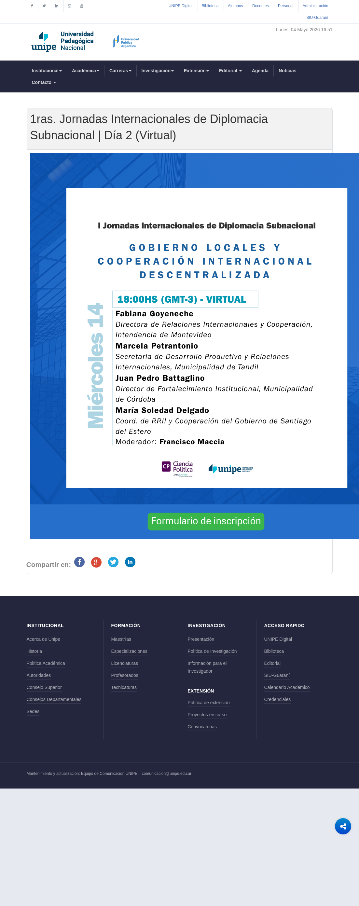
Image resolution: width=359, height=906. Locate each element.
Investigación (158, 70)
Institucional (47, 70)
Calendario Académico (287, 687)
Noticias (287, 70)
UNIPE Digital (180, 6)
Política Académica (46, 663)
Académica (85, 70)
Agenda (260, 70)
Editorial (230, 70)
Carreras (120, 70)
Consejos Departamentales (54, 699)
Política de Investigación (212, 651)
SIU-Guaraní (317, 17)
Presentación (201, 639)
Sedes (33, 711)
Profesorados (124, 675)
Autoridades (39, 675)
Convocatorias (202, 726)
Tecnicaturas (124, 687)
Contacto (44, 82)
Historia (34, 651)
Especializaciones (129, 651)
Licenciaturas (124, 663)
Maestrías (121, 639)
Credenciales (277, 699)
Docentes (260, 6)
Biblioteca (210, 6)
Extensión (196, 70)
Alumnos (235, 6)
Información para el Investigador (207, 667)
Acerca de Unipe (44, 639)
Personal (285, 6)
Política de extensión (209, 702)
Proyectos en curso (207, 714)
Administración (315, 6)
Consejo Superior (44, 687)
